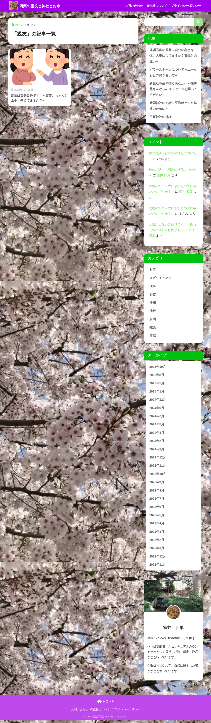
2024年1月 (156, 451)
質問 (152, 320)
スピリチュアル (160, 279)
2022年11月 (157, 567)
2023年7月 (156, 500)
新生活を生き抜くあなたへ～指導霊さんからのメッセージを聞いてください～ (173, 89)
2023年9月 (156, 484)
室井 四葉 (163, 176)
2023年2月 (156, 542)
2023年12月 (157, 459)
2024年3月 (156, 434)
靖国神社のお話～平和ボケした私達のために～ (173, 106)
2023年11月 (157, 467)
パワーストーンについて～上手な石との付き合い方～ (173, 72)
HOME (105, 704)
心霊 (152, 295)
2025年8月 (156, 376)
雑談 (152, 328)
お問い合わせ (134, 5)
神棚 (152, 303)
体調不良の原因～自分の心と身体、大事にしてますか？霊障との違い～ (173, 55)
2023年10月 (157, 476)
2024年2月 (156, 442)
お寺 (152, 270)
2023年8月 (156, 492)
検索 (198, 22)
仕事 (152, 287)
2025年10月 (157, 368)
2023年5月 (156, 517)
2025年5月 (156, 384)
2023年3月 (156, 534)
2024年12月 (157, 401)
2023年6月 (156, 509)
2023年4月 (156, 525)
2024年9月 (156, 409)
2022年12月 (157, 559)
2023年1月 (156, 550)
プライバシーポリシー (186, 5)
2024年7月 (156, 417)
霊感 (152, 337)
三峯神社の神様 (160, 117)
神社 (152, 312)
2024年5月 (156, 426)
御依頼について (156, 5)
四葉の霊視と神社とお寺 (39, 5)
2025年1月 (156, 393)
